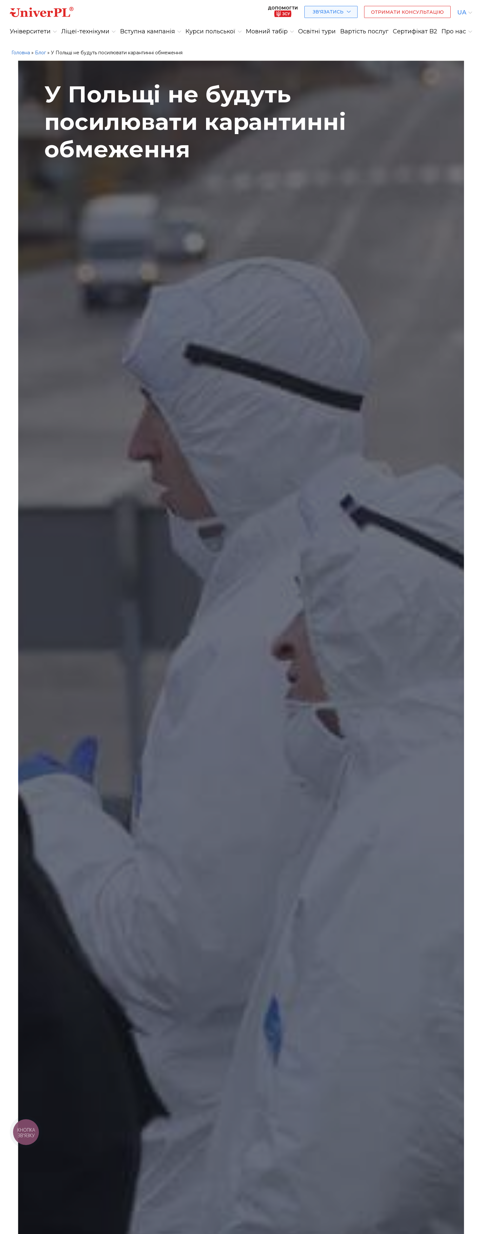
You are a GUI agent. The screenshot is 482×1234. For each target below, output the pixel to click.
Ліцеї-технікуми (85, 31)
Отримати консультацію (407, 12)
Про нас (454, 31)
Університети (30, 31)
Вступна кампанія (147, 31)
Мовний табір (267, 31)
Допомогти (283, 11)
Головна (20, 53)
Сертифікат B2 (415, 31)
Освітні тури (317, 31)
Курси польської (210, 31)
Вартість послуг (364, 31)
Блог (40, 53)
